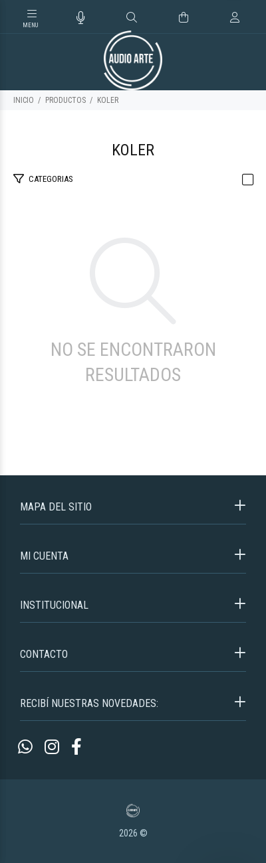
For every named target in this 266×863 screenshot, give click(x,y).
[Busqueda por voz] (80, 18)
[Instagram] (52, 747)
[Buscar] (132, 18)
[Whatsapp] (25, 747)
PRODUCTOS (65, 100)
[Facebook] (76, 747)
